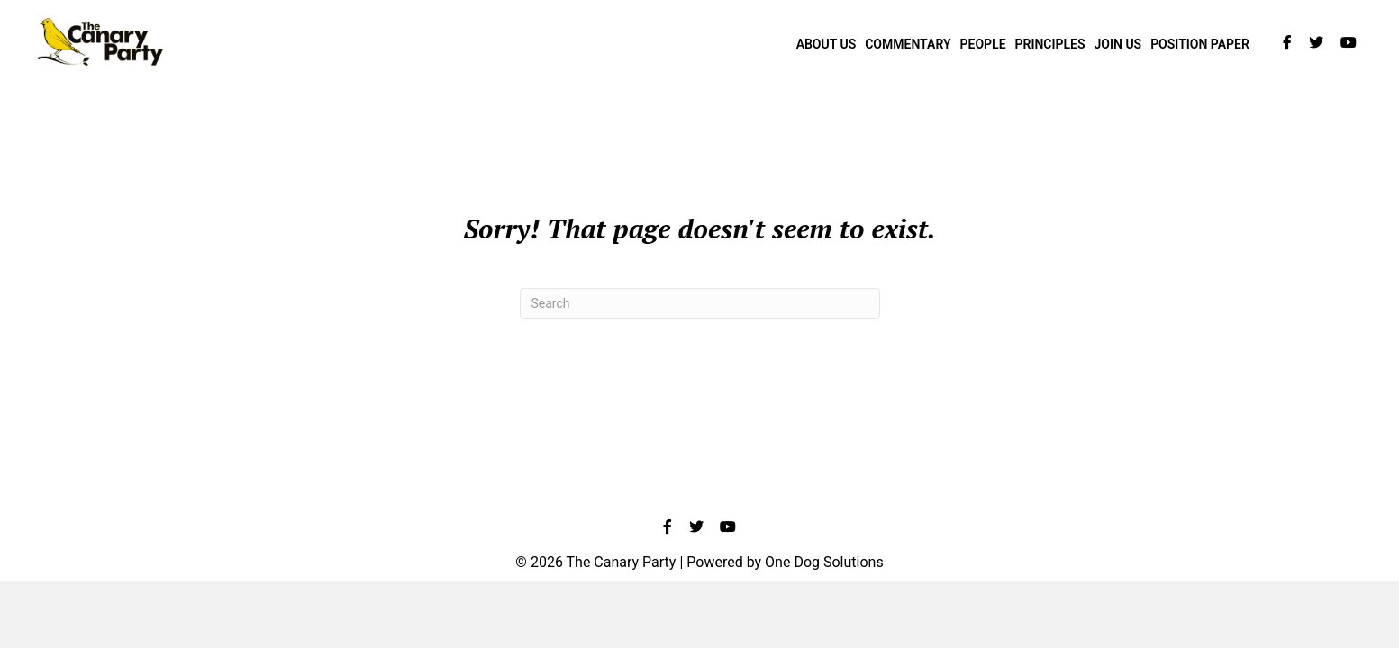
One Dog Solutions (824, 562)
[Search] (700, 303)
